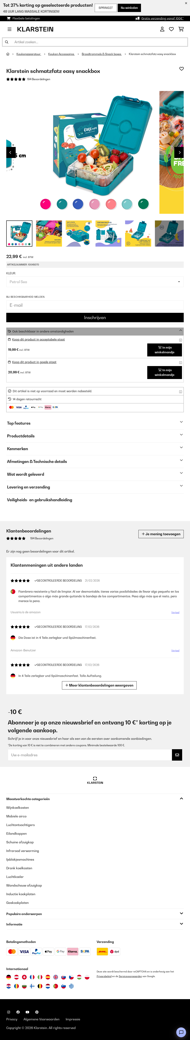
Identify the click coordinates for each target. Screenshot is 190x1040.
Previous (10, 152)
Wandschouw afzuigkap (24, 885)
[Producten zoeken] (95, 42)
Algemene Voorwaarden (41, 1019)
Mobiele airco (16, 816)
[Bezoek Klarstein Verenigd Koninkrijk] (55, 977)
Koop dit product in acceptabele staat (38, 339)
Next (179, 152)
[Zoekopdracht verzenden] (6, 42)
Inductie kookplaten (20, 894)
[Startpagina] (11, 54)
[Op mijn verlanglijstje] (181, 69)
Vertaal (175, 612)
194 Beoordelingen (38, 79)
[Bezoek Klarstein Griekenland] (71, 986)
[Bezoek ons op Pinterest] (37, 1012)
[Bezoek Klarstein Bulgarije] (24, 986)
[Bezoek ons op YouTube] (27, 1012)
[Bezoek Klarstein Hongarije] (79, 977)
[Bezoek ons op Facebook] (18, 1012)
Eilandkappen (16, 833)
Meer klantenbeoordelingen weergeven (100, 685)
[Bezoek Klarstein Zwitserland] (24, 977)
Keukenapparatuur (28, 54)
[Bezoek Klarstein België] (40, 986)
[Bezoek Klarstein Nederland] (47, 986)
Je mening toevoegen (161, 534)
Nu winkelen (129, 7)
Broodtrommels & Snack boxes (102, 54)
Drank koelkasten (19, 868)
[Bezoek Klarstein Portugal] (55, 986)
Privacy (11, 1019)
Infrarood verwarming (22, 851)
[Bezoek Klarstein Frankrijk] (32, 977)
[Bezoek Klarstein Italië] (40, 977)
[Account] (162, 29)
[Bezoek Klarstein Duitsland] (8, 977)
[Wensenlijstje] (171, 29)
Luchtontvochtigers (20, 825)
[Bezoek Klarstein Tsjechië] (71, 977)
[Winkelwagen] (181, 29)
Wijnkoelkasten (17, 808)
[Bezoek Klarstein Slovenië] (63, 986)
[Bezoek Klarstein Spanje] (47, 977)
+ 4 (169, 233)
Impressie (73, 1019)
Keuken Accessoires (61, 54)
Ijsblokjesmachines (20, 859)
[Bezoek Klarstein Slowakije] (63, 977)
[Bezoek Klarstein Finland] (32, 986)
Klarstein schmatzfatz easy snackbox (152, 54)
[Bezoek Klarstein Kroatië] (8, 986)
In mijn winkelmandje (164, 350)
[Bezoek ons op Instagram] (8, 1012)
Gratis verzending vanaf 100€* (162, 18)
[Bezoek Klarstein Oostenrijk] (16, 977)
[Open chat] (181, 1032)
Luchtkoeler (15, 877)
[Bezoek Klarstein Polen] (87, 977)
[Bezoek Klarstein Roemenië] (16, 986)
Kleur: (11, 273)
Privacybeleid (104, 976)
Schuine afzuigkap (20, 842)
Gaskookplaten (17, 903)
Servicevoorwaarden (130, 976)
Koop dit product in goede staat (34, 362)
